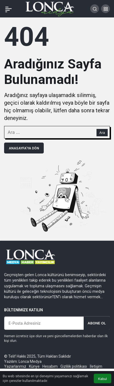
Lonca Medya (30, 361)
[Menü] (8, 8)
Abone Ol (97, 323)
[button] (105, 8)
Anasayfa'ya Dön (24, 148)
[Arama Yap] (94, 8)
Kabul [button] (102, 379)
